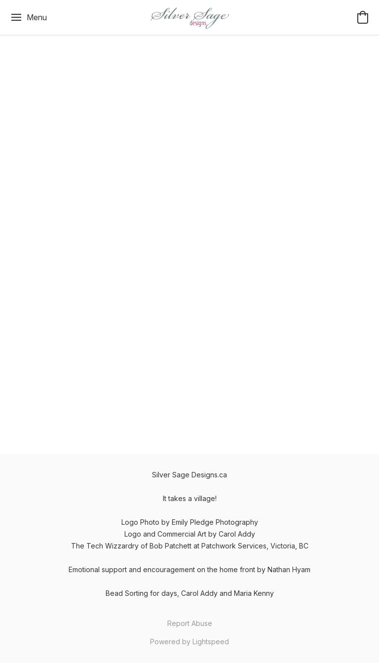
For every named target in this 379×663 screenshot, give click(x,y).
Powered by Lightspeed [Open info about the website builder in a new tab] (189, 641)
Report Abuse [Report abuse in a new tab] (189, 623)
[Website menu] (28, 17)
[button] (189, 17)
